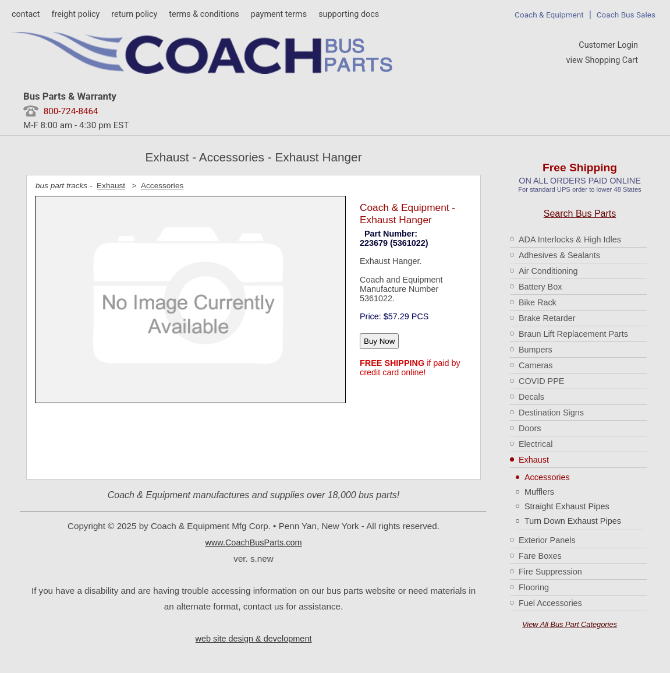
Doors (530, 428)
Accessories (547, 477)
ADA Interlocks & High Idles (570, 239)
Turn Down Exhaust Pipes (572, 521)
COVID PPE (541, 381)
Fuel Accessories (550, 603)
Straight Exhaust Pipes (566, 506)
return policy (134, 14)
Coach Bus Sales (626, 14)
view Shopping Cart (602, 60)
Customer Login (608, 45)
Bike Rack (537, 302)
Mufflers (539, 491)
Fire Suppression (550, 571)
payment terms (279, 14)
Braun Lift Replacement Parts (573, 334)
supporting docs (348, 14)
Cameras (535, 365)
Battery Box (540, 286)
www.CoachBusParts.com (253, 542)
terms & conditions (204, 14)
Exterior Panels (547, 540)
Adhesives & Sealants (559, 255)
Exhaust (534, 459)
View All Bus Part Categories (569, 624)
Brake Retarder (547, 318)
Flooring (534, 587)
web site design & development (254, 638)
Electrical (535, 444)
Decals (531, 396)
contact (26, 14)
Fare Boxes (540, 556)
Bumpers (535, 349)
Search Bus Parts (580, 214)
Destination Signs (551, 412)
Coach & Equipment (549, 14)
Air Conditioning (548, 271)
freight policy (75, 14)
